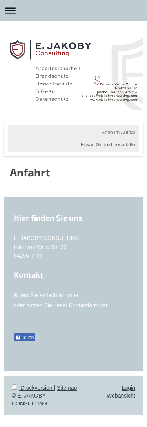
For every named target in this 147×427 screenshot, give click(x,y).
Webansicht (121, 395)
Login (128, 388)
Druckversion (33, 388)
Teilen (24, 337)
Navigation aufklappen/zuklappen (73, 10)
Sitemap (67, 388)
